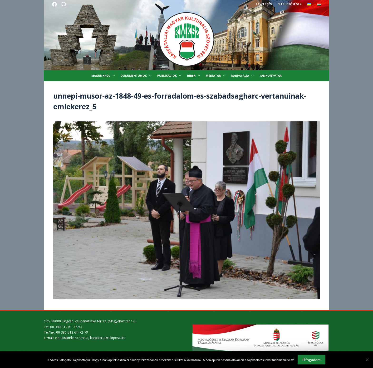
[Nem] (367, 359)
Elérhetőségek (289, 4)
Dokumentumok (137, 76)
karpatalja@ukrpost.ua (107, 337)
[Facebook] (54, 4)
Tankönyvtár (270, 76)
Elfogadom (311, 359)
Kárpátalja (243, 76)
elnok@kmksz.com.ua (71, 337)
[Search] (64, 4)
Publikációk (170, 76)
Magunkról (104, 76)
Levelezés (264, 4)
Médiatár (216, 76)
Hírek (194, 76)
